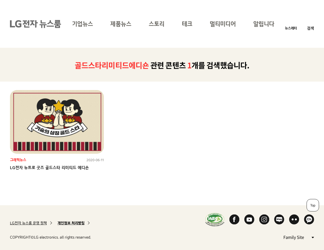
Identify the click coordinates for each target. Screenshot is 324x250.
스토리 (156, 24)
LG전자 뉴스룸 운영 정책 (28, 223)
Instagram (264, 219)
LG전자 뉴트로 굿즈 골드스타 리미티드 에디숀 (49, 167)
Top (312, 205)
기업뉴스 (82, 24)
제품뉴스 (120, 24)
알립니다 (263, 24)
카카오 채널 (309, 219)
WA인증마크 (214, 219)
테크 (187, 24)
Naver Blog (279, 219)
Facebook (234, 219)
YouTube (249, 219)
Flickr (294, 219)
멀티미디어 (223, 24)
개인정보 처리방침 (71, 223)
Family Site (298, 237)
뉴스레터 (291, 28)
